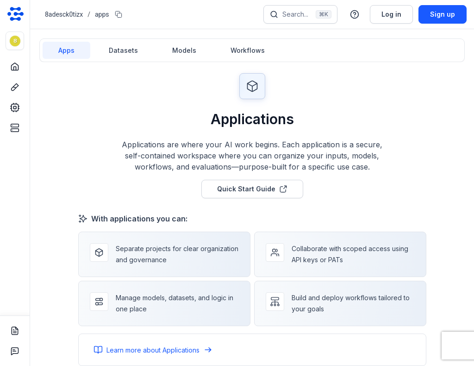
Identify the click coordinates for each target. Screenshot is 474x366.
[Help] (354, 14)
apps (102, 14)
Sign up (442, 14)
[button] (15, 41)
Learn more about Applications (153, 349)
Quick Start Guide (252, 189)
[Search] (300, 14)
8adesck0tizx (64, 14)
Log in (391, 14)
